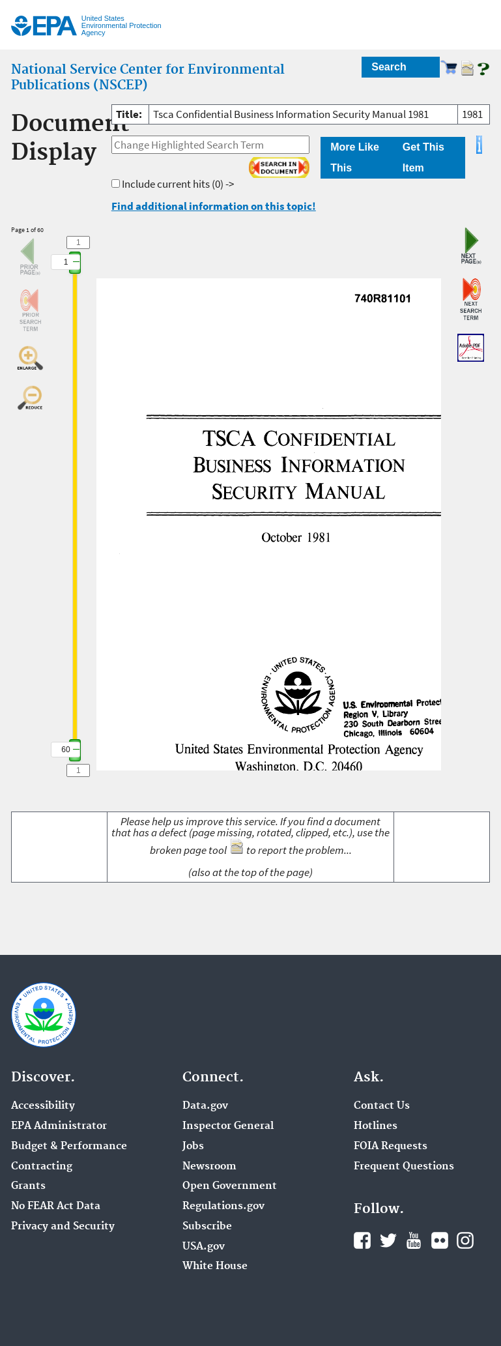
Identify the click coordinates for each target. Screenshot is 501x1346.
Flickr (439, 1240)
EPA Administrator (59, 1126)
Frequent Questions (404, 1167)
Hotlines (375, 1126)
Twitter (388, 1240)
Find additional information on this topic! (213, 206)
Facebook (362, 1240)
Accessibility (43, 1106)
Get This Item (423, 157)
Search (388, 66)
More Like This (354, 157)
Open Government (229, 1186)
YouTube (413, 1240)
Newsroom (209, 1167)
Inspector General (228, 1126)
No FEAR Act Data (55, 1206)
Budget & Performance (69, 1146)
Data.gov (205, 1106)
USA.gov (203, 1247)
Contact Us (382, 1106)
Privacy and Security (63, 1227)
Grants (28, 1186)
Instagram (465, 1240)
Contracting (41, 1167)
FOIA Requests (390, 1146)
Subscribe (207, 1227)
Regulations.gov (223, 1206)
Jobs (193, 1146)
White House (215, 1266)
